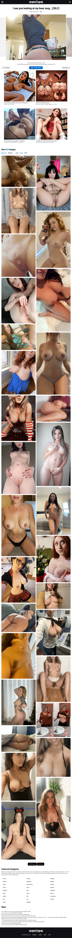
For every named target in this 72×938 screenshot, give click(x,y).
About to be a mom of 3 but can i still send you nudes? (13, 916)
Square (10, 152)
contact (34, 934)
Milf (41, 11)
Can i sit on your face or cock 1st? (8, 924)
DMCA (45, 934)
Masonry (4, 152)
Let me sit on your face (6, 913)
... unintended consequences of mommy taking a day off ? (14, 920)
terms (40, 934)
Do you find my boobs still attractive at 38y (10, 914)
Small (25, 152)
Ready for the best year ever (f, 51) (8, 918)
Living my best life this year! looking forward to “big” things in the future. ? (17, 921)
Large (17, 152)
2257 (49, 934)
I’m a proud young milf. (6, 923)
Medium (21, 152)
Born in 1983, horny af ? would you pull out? (10, 911)
